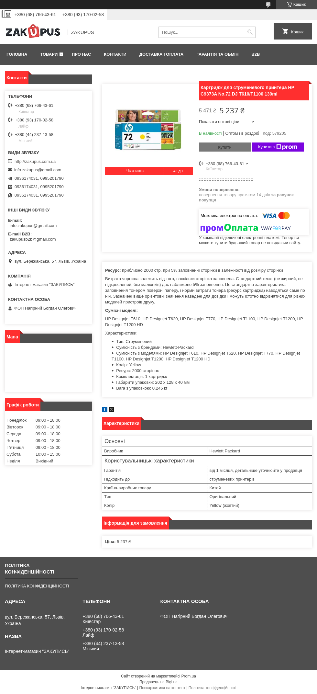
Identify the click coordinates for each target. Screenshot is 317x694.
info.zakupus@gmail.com (37, 169)
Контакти (115, 54)
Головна (16, 54)
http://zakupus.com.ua (35, 161)
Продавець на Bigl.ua (158, 682)
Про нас (81, 54)
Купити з (277, 147)
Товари (49, 54)
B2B (255, 54)
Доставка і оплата (161, 54)
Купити (225, 147)
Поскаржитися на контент (162, 688)
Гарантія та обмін (217, 54)
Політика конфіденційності (212, 688)
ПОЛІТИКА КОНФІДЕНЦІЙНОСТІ (37, 586)
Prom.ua (188, 676)
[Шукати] (250, 32)
